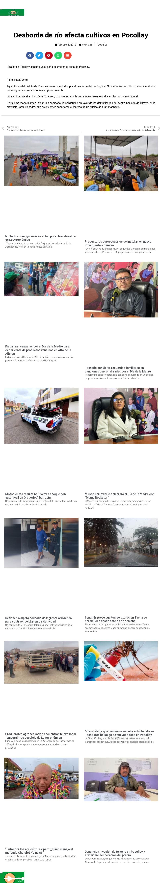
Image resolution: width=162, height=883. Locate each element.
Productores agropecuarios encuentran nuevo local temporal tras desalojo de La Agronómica (40, 735)
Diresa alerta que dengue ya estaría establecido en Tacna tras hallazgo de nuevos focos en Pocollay (119, 733)
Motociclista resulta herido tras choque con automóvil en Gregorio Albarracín (35, 495)
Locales (103, 44)
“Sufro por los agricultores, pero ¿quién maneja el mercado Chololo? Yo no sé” (39, 851)
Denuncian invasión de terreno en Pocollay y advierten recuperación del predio (115, 853)
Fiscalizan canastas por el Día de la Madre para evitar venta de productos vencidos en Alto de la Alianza (38, 350)
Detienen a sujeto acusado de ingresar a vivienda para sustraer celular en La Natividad (38, 619)
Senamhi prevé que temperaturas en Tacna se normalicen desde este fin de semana (116, 619)
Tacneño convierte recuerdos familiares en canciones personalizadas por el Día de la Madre (118, 369)
